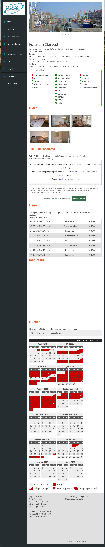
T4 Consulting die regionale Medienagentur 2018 (77, 497)
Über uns (9, 29)
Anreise (8, 61)
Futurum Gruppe (12, 54)
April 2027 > (82, 340)
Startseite (9, 21)
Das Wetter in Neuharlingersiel (77, 541)
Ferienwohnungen (13, 44)
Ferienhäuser (11, 36)
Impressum (10, 83)
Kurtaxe (8, 76)
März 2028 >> (95, 340)
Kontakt (8, 68)
